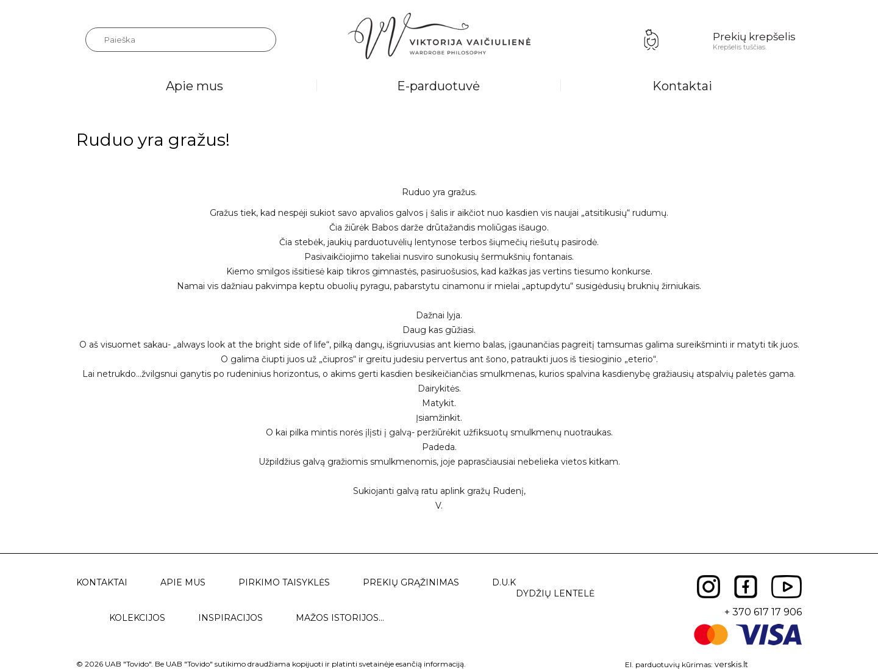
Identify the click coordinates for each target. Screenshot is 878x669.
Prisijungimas (651, 40)
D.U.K (504, 582)
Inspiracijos (230, 617)
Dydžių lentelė (555, 593)
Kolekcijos (137, 617)
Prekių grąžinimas (411, 582)
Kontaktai (682, 86)
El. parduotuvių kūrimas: (669, 664)
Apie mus (194, 86)
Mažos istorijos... (340, 617)
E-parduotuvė (438, 86)
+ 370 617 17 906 (763, 612)
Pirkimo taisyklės (284, 582)
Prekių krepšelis (754, 36)
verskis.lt (731, 664)
